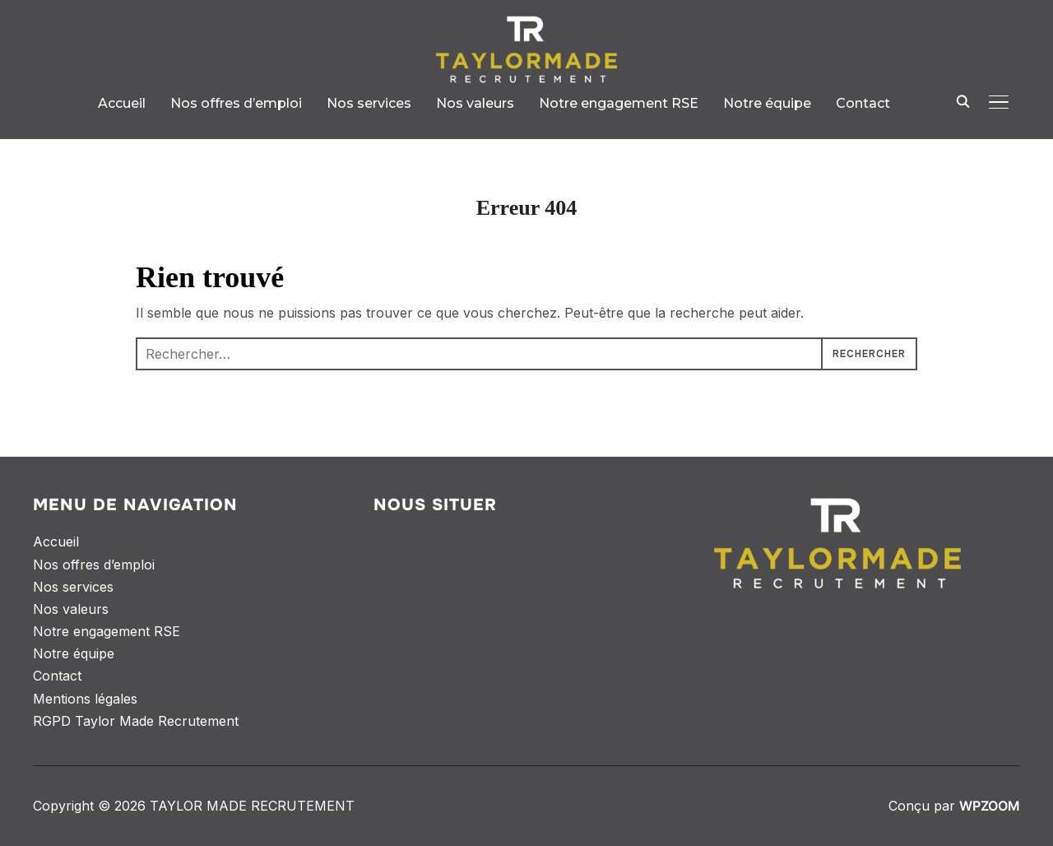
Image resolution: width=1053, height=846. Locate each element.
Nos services (369, 103)
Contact (863, 103)
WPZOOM (989, 805)
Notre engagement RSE (618, 103)
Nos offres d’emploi (236, 103)
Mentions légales (85, 698)
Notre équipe (767, 103)
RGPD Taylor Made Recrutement (136, 721)
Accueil (122, 103)
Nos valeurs (475, 103)
